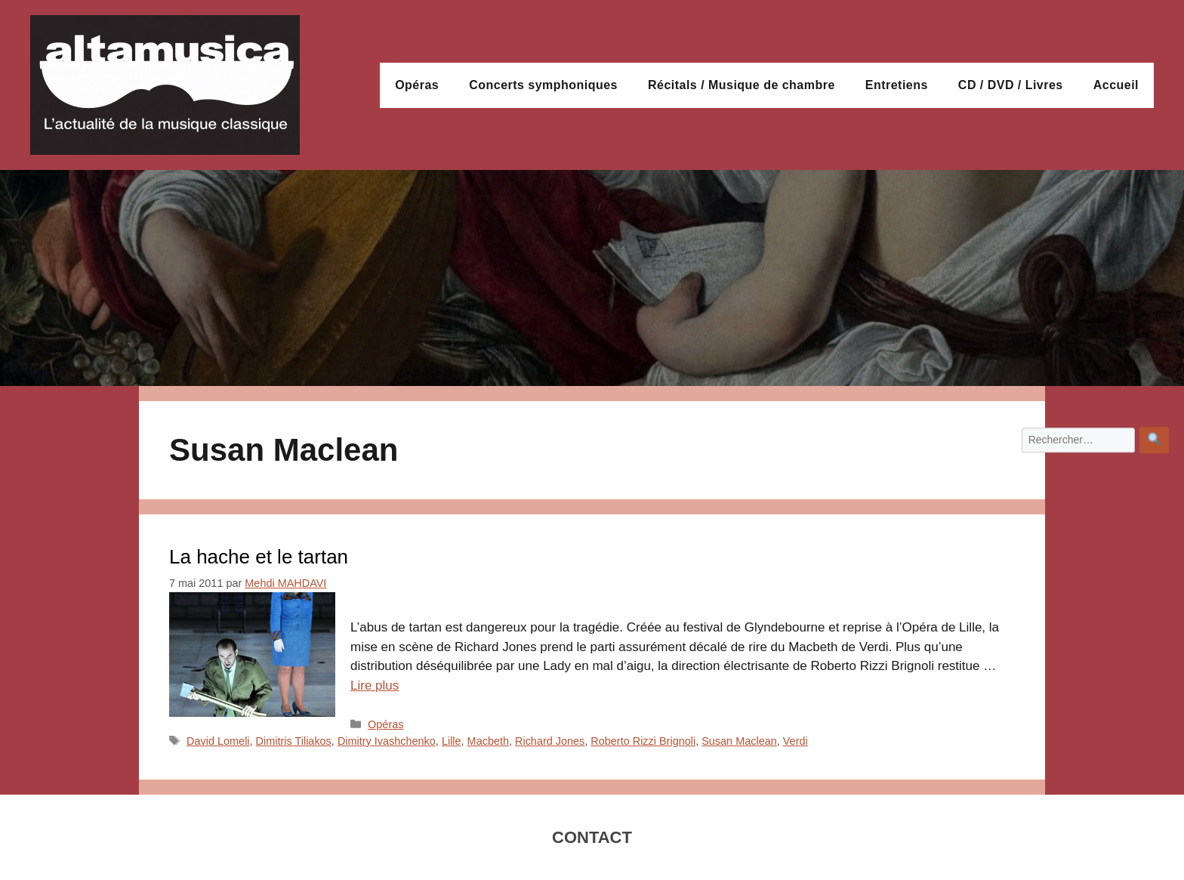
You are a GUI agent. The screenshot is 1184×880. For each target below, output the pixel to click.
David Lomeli (218, 741)
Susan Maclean (739, 741)
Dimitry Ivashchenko (387, 741)
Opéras (417, 85)
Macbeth (488, 741)
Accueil (1116, 85)
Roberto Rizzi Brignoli (642, 741)
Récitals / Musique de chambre (741, 85)
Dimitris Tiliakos (293, 741)
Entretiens (896, 85)
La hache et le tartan (258, 556)
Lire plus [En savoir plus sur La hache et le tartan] (374, 685)
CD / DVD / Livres (1010, 85)
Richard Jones (549, 741)
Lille (451, 741)
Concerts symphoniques (543, 85)
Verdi (795, 741)
